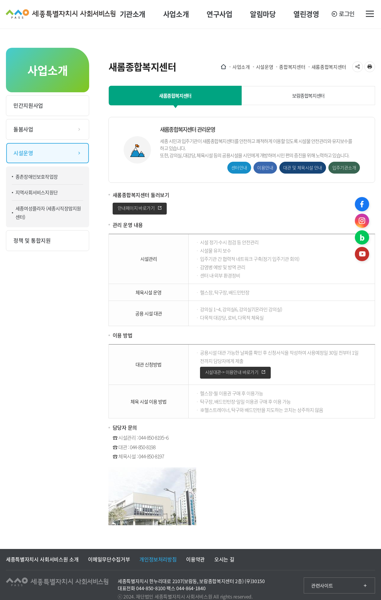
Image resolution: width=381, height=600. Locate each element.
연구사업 (219, 14)
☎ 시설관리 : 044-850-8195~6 (141, 438)
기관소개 (132, 14)
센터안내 (239, 168)
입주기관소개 (344, 168)
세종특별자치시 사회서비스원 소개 (42, 559)
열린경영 (306, 14)
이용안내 (265, 168)
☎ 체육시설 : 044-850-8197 (138, 456)
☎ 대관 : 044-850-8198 (134, 447)
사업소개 (176, 14)
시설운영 (23, 153)
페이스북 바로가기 (362, 204)
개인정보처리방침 (158, 559)
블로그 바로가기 (362, 237)
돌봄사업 (23, 129)
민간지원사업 (28, 105)
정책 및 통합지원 (32, 240)
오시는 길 (224, 559)
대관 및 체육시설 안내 (302, 168)
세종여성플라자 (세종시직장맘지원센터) (48, 212)
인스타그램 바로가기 (362, 221)
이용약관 (195, 559)
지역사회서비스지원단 (36, 192)
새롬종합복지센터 (328, 66)
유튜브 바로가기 (362, 254)
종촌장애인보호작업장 (36, 176)
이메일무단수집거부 (109, 559)
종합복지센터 (292, 66)
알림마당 (262, 14)
